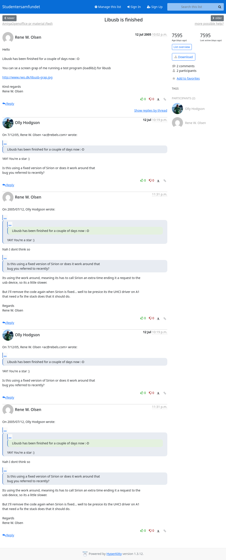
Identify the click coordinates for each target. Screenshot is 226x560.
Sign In (134, 7)
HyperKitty (114, 554)
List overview (182, 47)
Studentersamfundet (21, 7)
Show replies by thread (150, 110)
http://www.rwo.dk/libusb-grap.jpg (27, 77)
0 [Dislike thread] (151, 99)
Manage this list (108, 7)
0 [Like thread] (144, 99)
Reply (8, 103)
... (5, 142)
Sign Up (155, 7)
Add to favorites (186, 78)
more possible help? (209, 23)
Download (183, 57)
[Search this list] (191, 7)
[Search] (220, 7)
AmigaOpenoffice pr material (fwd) (27, 23)
